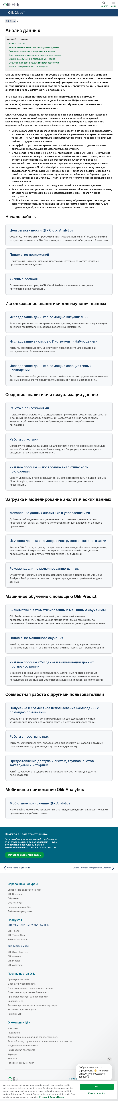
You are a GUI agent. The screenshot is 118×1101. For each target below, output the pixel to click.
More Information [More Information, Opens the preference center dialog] (96, 1093)
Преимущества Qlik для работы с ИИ (28, 996)
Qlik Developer (15, 894)
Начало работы (17, 43)
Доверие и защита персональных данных (30, 988)
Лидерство (14, 1032)
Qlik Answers (15, 956)
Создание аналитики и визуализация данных (32, 51)
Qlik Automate (15, 965)
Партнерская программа (21, 1050)
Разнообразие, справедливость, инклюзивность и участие (40, 1041)
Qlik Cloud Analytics (18, 952)
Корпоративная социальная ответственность (33, 1037)
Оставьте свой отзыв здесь (24, 854)
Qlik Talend (14, 930)
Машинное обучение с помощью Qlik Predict (32, 59)
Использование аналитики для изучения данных (34, 47)
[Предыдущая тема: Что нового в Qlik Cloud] (30, 868)
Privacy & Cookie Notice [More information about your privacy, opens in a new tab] (51, 1097)
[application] (92, 1072)
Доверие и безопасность (22, 983)
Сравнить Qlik (15, 1001)
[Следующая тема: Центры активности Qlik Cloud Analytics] (88, 868)
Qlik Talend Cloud (17, 935)
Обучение (13, 898)
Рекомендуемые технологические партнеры (32, 1005)
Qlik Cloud (16, 13)
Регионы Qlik (15, 1014)
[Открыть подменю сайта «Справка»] (4, 13)
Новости (12, 1058)
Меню (113, 6)
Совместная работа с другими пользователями (34, 62)
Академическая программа (23, 1045)
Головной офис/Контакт (21, 1062)
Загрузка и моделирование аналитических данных (35, 55)
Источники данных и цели (22, 1009)
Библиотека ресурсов (20, 911)
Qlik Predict (14, 960)
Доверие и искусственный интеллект (28, 992)
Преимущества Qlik (18, 979)
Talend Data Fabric (18, 939)
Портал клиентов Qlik (19, 907)
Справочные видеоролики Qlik (24, 889)
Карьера (12, 1054)
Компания (13, 1028)
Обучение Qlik (15, 902)
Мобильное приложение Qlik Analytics (28, 66)
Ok (96, 1086)
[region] (58, 1090)
